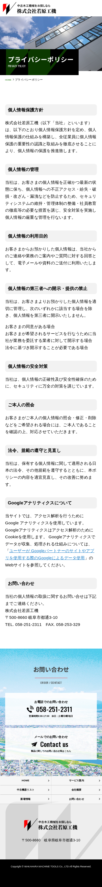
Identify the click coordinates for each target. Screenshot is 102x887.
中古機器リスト (25, 801)
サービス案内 (76, 791)
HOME (9, 79)
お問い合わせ (76, 811)
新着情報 (25, 811)
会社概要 (76, 801)
